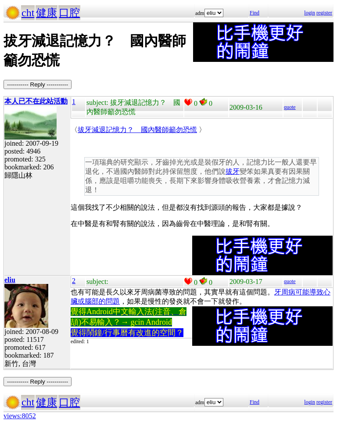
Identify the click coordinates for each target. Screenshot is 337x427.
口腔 (69, 12)
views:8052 (20, 416)
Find (254, 13)
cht (28, 12)
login (309, 13)
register (324, 13)
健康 (46, 12)
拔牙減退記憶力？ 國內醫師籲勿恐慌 (137, 129)
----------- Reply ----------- (37, 84)
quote (290, 107)
